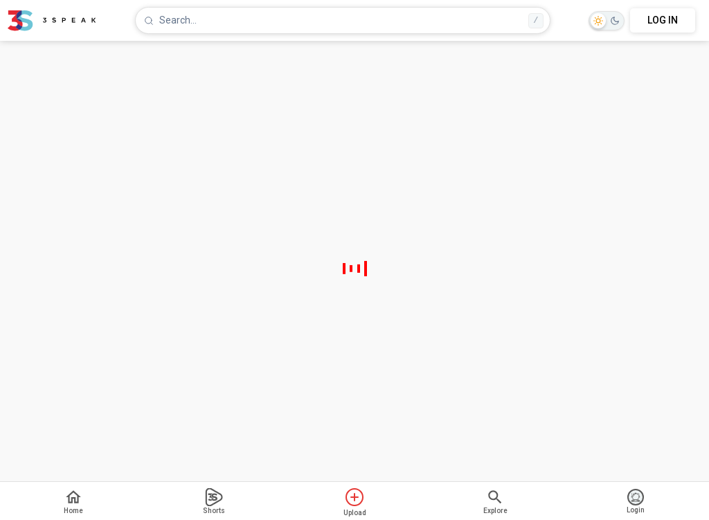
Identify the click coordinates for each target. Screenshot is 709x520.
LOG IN (662, 20)
